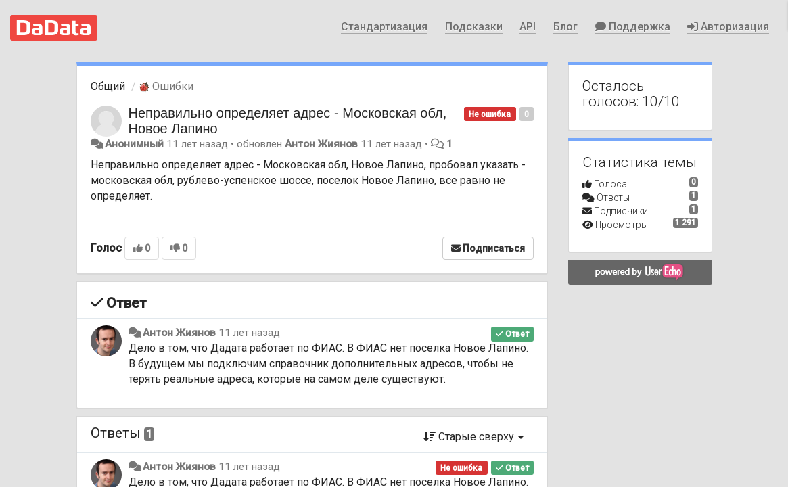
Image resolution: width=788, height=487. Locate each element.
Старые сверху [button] (473, 436)
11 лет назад (249, 333)
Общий (108, 86)
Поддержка (632, 26)
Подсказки (474, 26)
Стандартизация (384, 26)
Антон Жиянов (321, 144)
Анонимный (134, 144)
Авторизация (728, 26)
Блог (565, 26)
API (527, 26)
